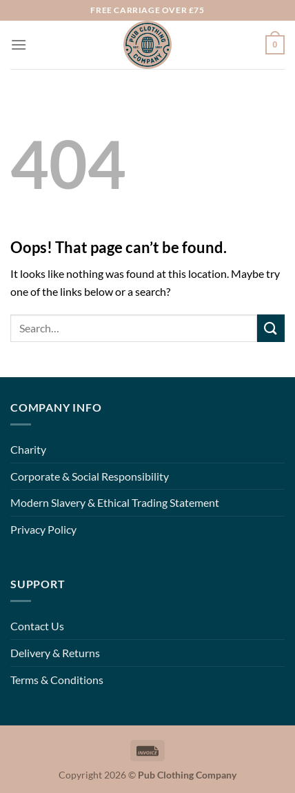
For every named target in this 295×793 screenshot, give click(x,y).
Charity (28, 449)
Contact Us (37, 625)
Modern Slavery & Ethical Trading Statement (114, 502)
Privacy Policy (43, 529)
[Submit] (271, 327)
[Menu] (18, 44)
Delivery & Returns (55, 652)
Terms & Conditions (56, 679)
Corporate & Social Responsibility (89, 476)
